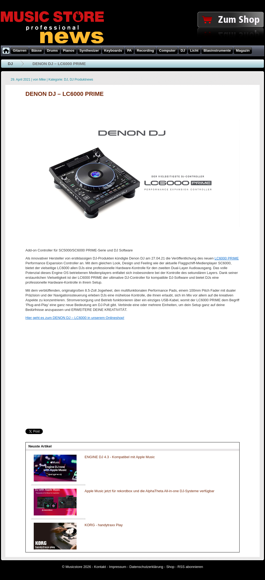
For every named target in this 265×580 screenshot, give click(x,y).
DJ (10, 63)
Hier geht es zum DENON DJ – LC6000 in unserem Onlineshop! (74, 318)
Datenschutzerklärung (146, 567)
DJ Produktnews (81, 79)
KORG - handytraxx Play (104, 525)
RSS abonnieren (190, 567)
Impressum (117, 567)
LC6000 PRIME (227, 258)
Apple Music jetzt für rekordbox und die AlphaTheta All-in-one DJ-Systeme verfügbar (149, 491)
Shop (170, 567)
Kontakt (100, 567)
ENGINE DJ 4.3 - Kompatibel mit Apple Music (120, 457)
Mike (42, 79)
